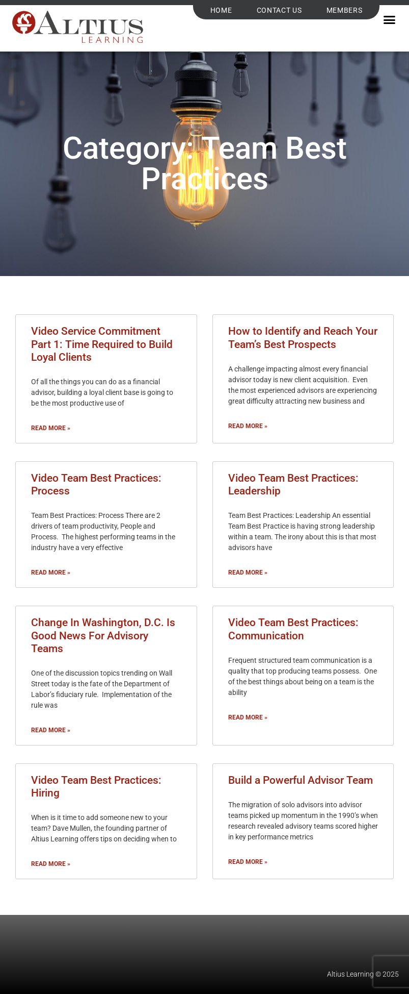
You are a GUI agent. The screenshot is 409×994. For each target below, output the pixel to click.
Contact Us (279, 10)
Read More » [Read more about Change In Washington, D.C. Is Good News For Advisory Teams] (50, 730)
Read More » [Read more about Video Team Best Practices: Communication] (247, 717)
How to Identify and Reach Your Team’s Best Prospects (302, 337)
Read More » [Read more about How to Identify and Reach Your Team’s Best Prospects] (247, 426)
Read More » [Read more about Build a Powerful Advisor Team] (247, 861)
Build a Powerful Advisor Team (300, 780)
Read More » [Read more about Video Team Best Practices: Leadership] (247, 572)
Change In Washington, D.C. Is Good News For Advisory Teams (103, 635)
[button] (389, 20)
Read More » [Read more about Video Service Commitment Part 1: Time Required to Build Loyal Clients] (50, 428)
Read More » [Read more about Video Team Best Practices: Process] (50, 572)
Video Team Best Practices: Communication (293, 628)
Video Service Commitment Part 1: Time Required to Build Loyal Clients (102, 344)
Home (221, 10)
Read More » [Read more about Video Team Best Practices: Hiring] (50, 863)
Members (344, 10)
